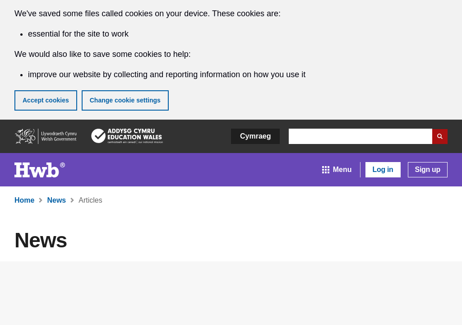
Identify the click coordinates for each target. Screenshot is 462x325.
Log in (383, 169)
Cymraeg (255, 136)
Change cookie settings (125, 100)
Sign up (427, 169)
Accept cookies (46, 100)
